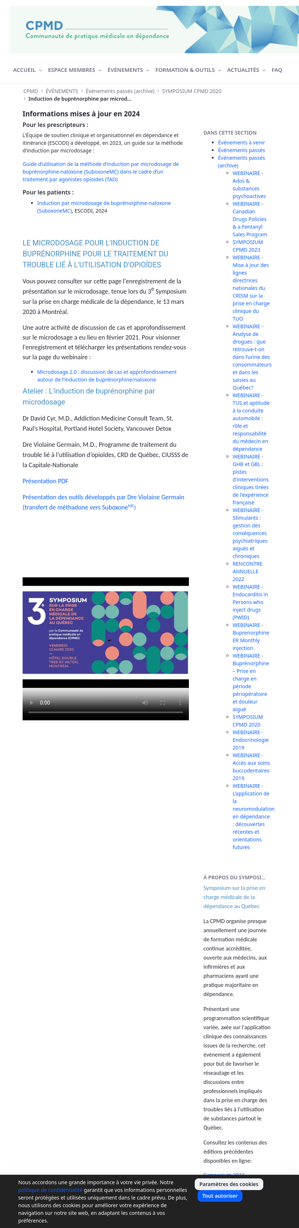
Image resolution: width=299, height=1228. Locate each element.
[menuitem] (27, 70)
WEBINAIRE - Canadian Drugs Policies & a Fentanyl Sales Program (250, 219)
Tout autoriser (220, 1195)
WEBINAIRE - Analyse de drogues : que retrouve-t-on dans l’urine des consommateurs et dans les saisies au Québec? (252, 357)
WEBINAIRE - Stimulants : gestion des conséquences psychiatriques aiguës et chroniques (250, 533)
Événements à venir (241, 142)
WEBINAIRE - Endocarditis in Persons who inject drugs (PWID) (250, 602)
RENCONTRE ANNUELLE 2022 (248, 571)
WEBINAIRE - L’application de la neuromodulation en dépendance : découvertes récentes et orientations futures (254, 816)
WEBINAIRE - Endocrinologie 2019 (251, 740)
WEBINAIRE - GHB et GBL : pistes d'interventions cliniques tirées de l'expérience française (251, 479)
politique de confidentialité (50, 1189)
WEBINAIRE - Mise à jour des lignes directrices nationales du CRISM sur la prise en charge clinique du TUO (251, 288)
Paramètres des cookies (229, 1184)
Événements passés (241, 150)
